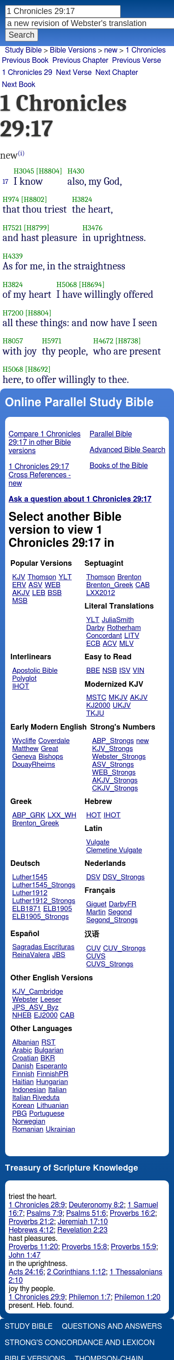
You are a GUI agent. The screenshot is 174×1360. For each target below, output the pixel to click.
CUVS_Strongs (110, 964)
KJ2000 (98, 705)
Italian (57, 1089)
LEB (38, 593)
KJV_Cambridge (37, 991)
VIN (138, 670)
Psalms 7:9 (44, 1213)
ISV (124, 670)
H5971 (51, 340)
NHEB (22, 1015)
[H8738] (128, 340)
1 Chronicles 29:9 (37, 1297)
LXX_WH (61, 815)
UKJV (122, 705)
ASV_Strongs (113, 764)
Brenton (129, 577)
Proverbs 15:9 (133, 1247)
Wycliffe (24, 740)
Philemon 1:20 (138, 1297)
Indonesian (29, 1089)
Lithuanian (53, 1105)
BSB (55, 593)
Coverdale (54, 740)
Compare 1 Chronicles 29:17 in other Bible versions (45, 442)
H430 (75, 171)
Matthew (25, 748)
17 (6, 181)
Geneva (24, 756)
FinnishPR (53, 1074)
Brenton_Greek (109, 585)
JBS (58, 954)
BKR (47, 1058)
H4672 (103, 340)
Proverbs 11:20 (33, 1247)
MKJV (118, 697)
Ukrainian (60, 1129)
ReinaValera (31, 954)
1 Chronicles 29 (27, 72)
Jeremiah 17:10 (83, 1222)
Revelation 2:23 (83, 1230)
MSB (19, 600)
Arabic (22, 1050)
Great (49, 748)
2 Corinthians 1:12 (76, 1272)
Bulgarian (49, 1050)
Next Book (18, 84)
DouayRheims (33, 764)
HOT (93, 815)
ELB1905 (57, 908)
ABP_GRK (28, 815)
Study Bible (23, 50)
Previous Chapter (80, 60)
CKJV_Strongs (115, 788)
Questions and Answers (112, 1326)
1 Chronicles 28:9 (37, 1205)
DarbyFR (123, 904)
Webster (25, 999)
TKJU (95, 713)
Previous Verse (136, 60)
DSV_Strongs (124, 877)
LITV (131, 635)
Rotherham (124, 627)
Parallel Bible (111, 434)
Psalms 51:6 (86, 1213)
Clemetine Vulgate (114, 850)
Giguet (96, 904)
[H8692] (38, 369)
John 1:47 (25, 1255)
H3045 (23, 171)
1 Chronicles (145, 50)
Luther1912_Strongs (43, 901)
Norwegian (28, 1121)
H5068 (67, 284)
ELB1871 (26, 908)
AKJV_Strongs (114, 780)
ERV (19, 585)
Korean (23, 1105)
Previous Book (25, 60)
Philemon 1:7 (90, 1297)
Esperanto (51, 1066)
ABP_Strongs (113, 740)
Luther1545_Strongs (43, 885)
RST (48, 1042)
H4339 (13, 256)
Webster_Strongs (119, 756)
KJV (18, 577)
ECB (93, 643)
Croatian (25, 1058)
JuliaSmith (118, 619)
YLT (64, 577)
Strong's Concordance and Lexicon (80, 1343)
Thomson (41, 577)
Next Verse (74, 72)
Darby (95, 627)
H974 (11, 199)
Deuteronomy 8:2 (96, 1205)
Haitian (23, 1082)
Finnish (23, 1074)
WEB (52, 585)
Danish (22, 1066)
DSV (93, 877)
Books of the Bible (119, 465)
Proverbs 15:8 (84, 1247)
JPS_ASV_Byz (35, 1007)
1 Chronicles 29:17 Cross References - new (40, 475)
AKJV (21, 593)
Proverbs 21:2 (31, 1222)
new (110, 50)
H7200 (13, 312)
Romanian (27, 1129)
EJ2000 (46, 1015)
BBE (93, 670)
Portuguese (46, 1113)
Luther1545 (29, 877)
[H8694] (92, 284)
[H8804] (49, 171)
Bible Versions (73, 50)
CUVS (96, 956)
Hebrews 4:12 (31, 1230)
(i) (21, 153)
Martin (96, 912)
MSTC (96, 697)
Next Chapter (116, 72)
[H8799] (37, 227)
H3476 (92, 227)
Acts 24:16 (26, 1272)
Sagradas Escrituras (43, 947)
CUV (93, 948)
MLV (126, 643)
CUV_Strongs (124, 948)
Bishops (51, 756)
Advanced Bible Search (127, 450)
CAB (142, 585)
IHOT (20, 686)
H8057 (13, 340)
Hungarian (52, 1082)
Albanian (25, 1042)
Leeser (50, 999)
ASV (35, 585)
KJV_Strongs (112, 748)
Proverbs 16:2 (132, 1213)
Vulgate (98, 842)
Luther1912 (29, 893)
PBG (19, 1113)
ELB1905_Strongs (40, 916)
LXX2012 (100, 593)
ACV (110, 643)
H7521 (12, 227)
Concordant (104, 635)
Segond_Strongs (112, 920)
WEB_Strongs (113, 772)
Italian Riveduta (35, 1097)
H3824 (82, 199)
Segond (120, 912)
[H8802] (34, 199)
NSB (110, 670)
